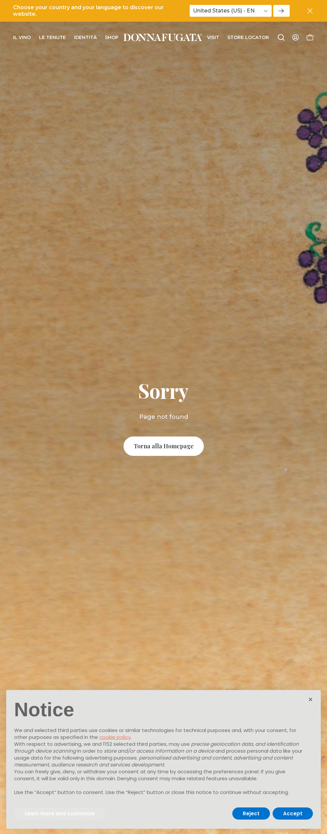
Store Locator (248, 37)
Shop (112, 37)
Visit (213, 37)
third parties (151, 744)
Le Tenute (52, 37)
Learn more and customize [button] (60, 813)
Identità (85, 37)
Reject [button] (251, 813)
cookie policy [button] (115, 737)
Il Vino (22, 37)
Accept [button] (292, 813)
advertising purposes (111, 757)
